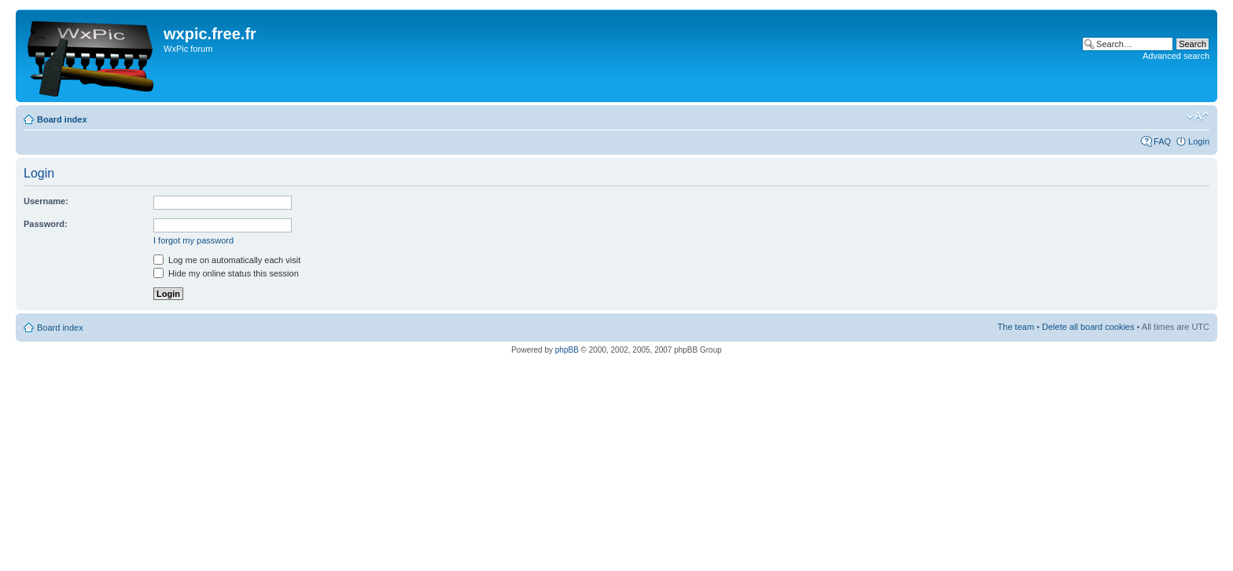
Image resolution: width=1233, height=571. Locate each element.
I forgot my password (193, 240)
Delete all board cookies (1088, 326)
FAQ (1162, 141)
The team (1016, 326)
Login (1198, 141)
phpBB (567, 350)
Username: (46, 201)
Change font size (1198, 116)
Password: (46, 224)
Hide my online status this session (226, 273)
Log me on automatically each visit (226, 260)
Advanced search (1176, 55)
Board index (62, 119)
